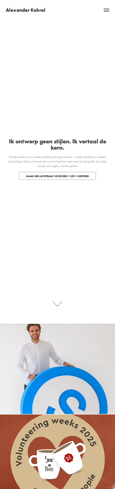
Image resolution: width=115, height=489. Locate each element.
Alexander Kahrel (25, 10)
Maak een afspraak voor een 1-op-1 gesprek (57, 176)
